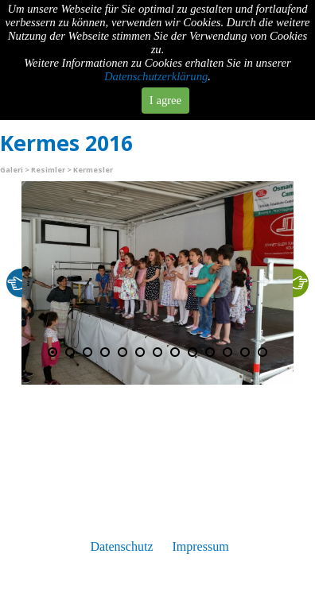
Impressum (200, 546)
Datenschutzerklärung (156, 76)
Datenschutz (121, 546)
